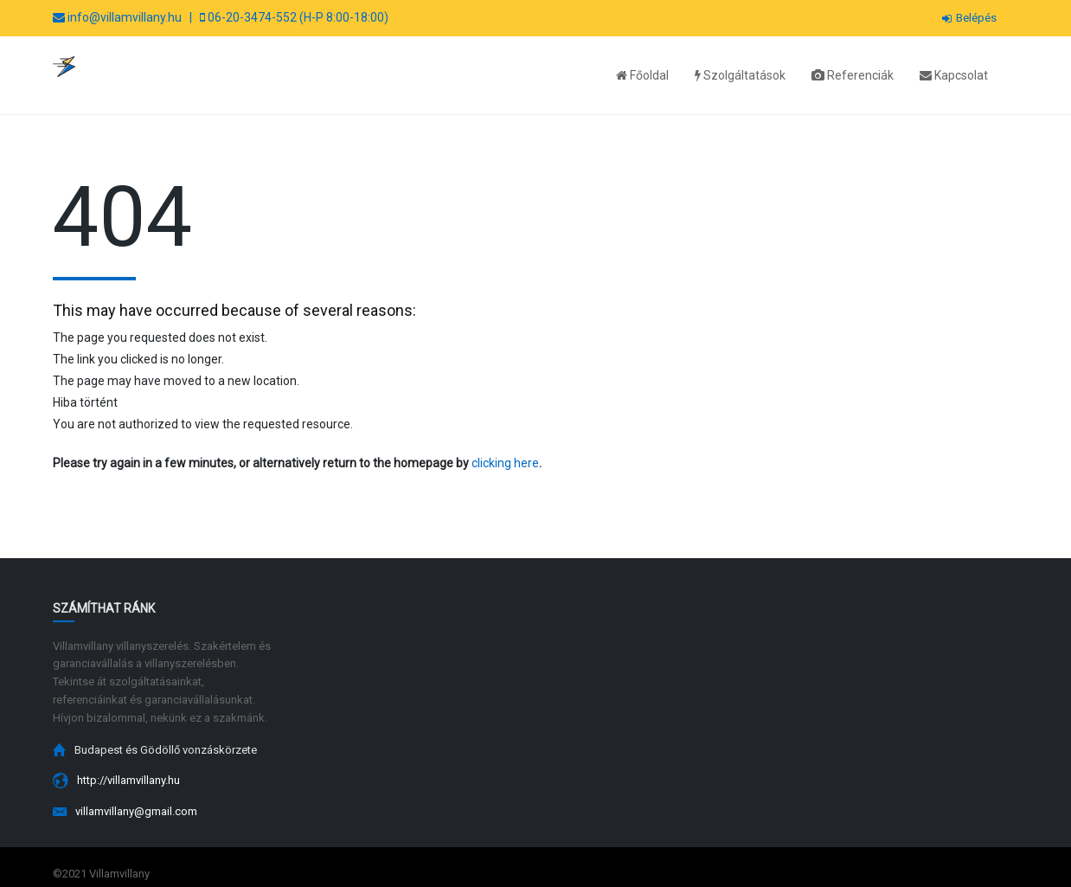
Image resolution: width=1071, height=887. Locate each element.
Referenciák (852, 75)
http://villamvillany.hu (128, 780)
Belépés (969, 17)
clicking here (505, 463)
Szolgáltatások (740, 75)
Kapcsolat (954, 75)
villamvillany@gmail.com (136, 811)
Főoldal (642, 75)
